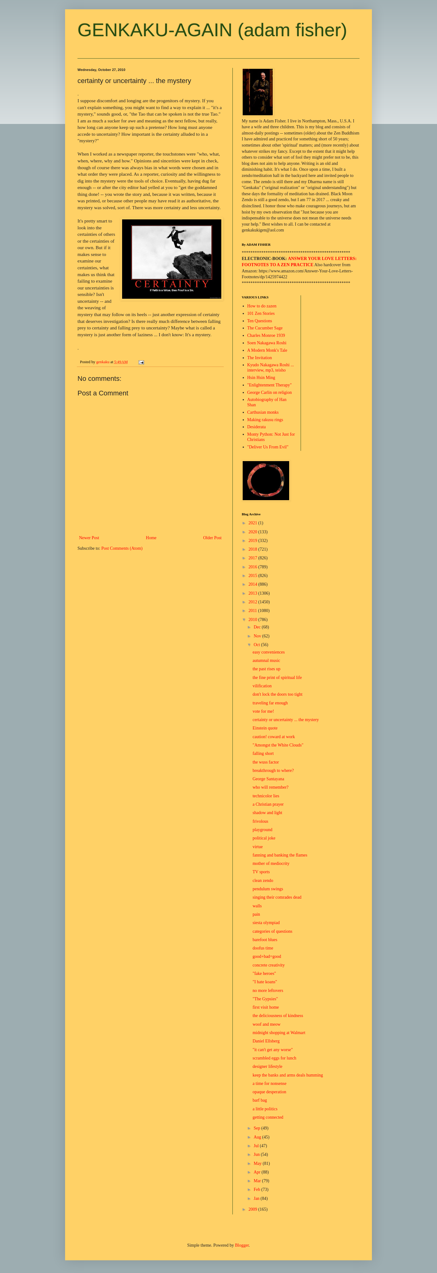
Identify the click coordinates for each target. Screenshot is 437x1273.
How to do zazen (261, 306)
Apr (257, 1172)
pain (256, 914)
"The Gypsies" (265, 999)
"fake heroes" (264, 973)
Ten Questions (259, 321)
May (258, 1163)
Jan (257, 1198)
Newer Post (89, 537)
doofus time (263, 948)
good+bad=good (267, 956)
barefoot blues (265, 939)
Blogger (242, 1245)
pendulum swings (268, 889)
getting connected (268, 1117)
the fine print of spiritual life (277, 677)
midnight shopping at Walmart (279, 1032)
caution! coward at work (274, 736)
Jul (257, 1145)
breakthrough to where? (273, 770)
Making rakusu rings (265, 419)
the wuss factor (266, 762)
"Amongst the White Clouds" (278, 745)
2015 (253, 575)
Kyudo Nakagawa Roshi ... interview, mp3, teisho (270, 367)
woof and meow (266, 1024)
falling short (263, 753)
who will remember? (271, 787)
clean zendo (263, 880)
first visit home (266, 1007)
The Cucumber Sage (265, 328)
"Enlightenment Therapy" (269, 385)
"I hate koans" (265, 982)
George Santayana (268, 779)
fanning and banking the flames (280, 855)
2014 (253, 584)
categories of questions (272, 931)
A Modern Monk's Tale (267, 350)
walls (257, 906)
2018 (253, 549)
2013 (253, 593)
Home (151, 537)
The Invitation (259, 357)
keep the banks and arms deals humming (288, 1075)
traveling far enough (270, 703)
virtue (258, 846)
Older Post (212, 537)
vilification (262, 686)
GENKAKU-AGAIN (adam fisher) (212, 30)
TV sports (261, 872)
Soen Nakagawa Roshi (267, 343)
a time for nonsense (269, 1083)
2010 (253, 619)
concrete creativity (269, 965)
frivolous (260, 821)
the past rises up (266, 669)
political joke (264, 838)
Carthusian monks (263, 412)
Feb (257, 1189)
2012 (253, 602)
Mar (258, 1180)
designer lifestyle (267, 1066)
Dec (258, 627)
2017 (253, 558)
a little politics (265, 1109)
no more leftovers (268, 990)
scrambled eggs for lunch (274, 1058)
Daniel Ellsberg (266, 1041)
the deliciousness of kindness (278, 1015)
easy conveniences (269, 652)
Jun (257, 1154)
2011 (253, 610)
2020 (253, 532)
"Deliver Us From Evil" (268, 447)
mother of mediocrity (271, 863)
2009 (253, 1209)
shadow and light (267, 812)
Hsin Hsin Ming (261, 377)
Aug (258, 1137)
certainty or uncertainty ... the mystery (286, 719)
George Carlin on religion (269, 392)
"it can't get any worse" (273, 1049)
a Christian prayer (268, 804)
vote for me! (263, 711)
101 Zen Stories (261, 313)
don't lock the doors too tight (277, 694)
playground (262, 829)
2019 (253, 540)
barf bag (260, 1100)
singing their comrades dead (277, 897)
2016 (253, 567)
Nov (258, 636)
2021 (253, 523)
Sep (257, 1128)
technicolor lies (266, 796)
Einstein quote (265, 728)
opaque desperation (269, 1092)
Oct (257, 644)
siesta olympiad (266, 922)
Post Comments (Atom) (122, 548)
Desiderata (256, 427)
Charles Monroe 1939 (266, 335)
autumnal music (266, 660)
